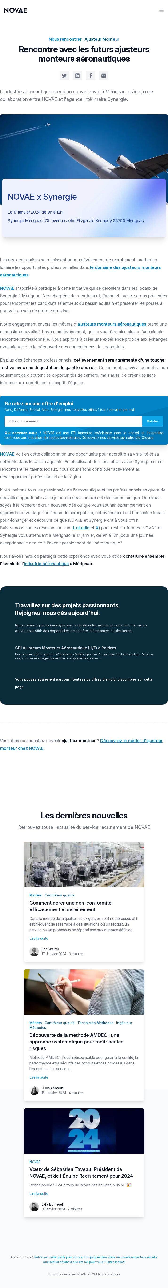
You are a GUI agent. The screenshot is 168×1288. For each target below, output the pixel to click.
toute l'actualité (58, 827)
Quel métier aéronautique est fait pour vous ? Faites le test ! (84, 1262)
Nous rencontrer (65, 39)
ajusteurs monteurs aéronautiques (111, 324)
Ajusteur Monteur (101, 39)
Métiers (35, 895)
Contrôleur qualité (60, 895)
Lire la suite (38, 938)
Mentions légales (108, 1274)
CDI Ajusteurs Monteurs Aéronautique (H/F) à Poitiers (65, 648)
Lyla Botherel (52, 1204)
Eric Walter (50, 949)
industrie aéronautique (46, 563)
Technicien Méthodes (95, 1023)
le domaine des (106, 267)
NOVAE (7, 288)
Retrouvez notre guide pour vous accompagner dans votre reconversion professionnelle (95, 1257)
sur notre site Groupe (136, 437)
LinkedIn (81, 527)
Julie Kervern (52, 1088)
